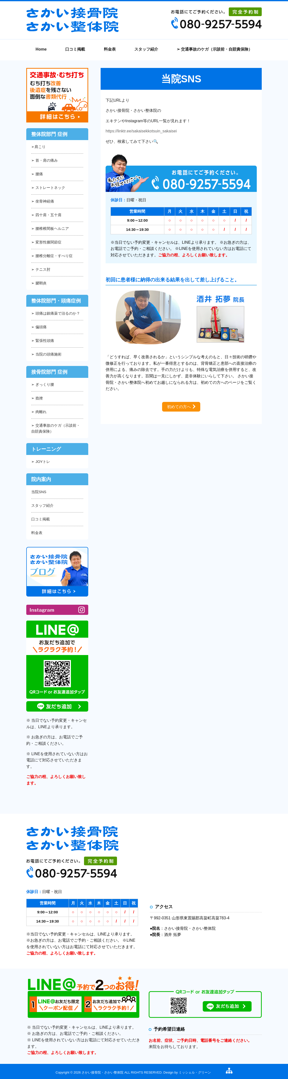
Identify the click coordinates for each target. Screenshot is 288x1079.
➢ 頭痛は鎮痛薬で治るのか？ (55, 313)
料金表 (110, 49)
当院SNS (38, 492)
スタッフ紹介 (146, 49)
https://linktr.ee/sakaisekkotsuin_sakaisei (141, 131)
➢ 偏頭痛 (39, 327)
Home (41, 49)
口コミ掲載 (75, 49)
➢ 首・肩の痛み (44, 160)
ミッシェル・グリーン (195, 1072)
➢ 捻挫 (37, 398)
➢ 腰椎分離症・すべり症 (52, 256)
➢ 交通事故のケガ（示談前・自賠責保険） (214, 49)
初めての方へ (179, 407)
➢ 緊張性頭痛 (42, 340)
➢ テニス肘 (40, 269)
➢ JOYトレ (40, 461)
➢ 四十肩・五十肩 (46, 215)
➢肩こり (38, 147)
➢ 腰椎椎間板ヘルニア (50, 228)
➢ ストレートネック (48, 187)
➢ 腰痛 (37, 174)
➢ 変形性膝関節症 (46, 242)
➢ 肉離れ (39, 412)
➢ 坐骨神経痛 (42, 201)
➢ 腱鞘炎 (39, 283)
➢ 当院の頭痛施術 (46, 354)
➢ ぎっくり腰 (42, 384)
